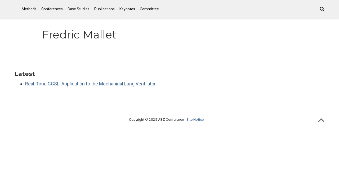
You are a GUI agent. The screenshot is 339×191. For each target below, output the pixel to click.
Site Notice (195, 119)
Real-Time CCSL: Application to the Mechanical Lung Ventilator (90, 83)
